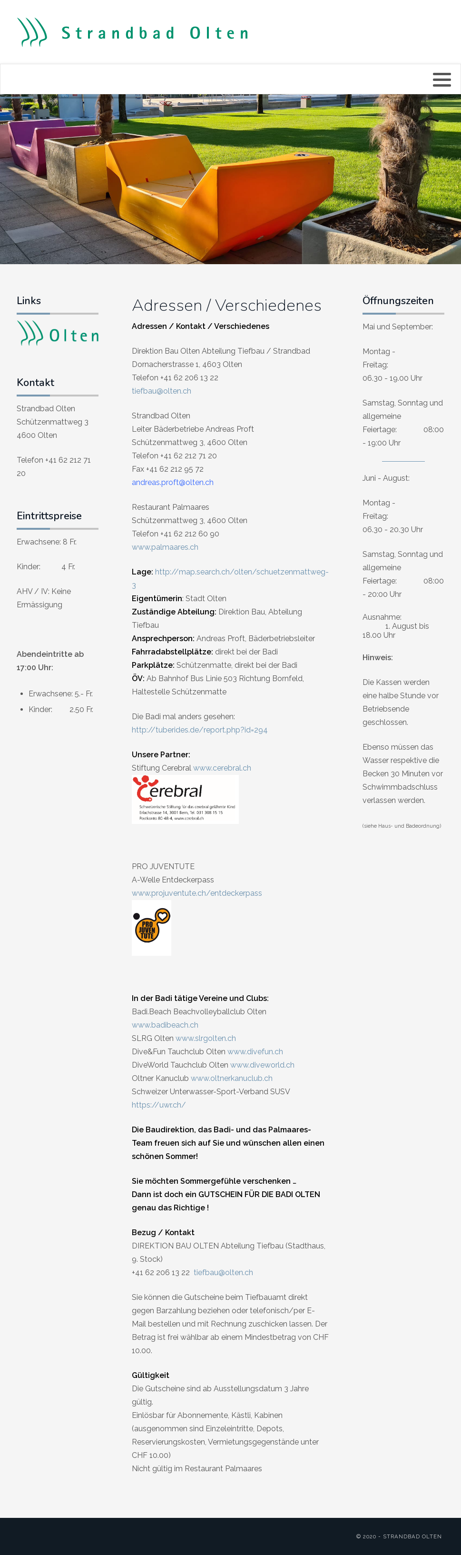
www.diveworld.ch (262, 1065)
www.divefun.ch (255, 1051)
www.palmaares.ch (165, 547)
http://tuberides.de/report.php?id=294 (200, 729)
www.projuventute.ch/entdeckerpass (197, 893)
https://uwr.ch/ (159, 1104)
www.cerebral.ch (222, 768)
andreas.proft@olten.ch (173, 482)
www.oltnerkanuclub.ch (232, 1078)
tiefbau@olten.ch (161, 391)
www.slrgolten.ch (206, 1038)
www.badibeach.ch (165, 1025)
